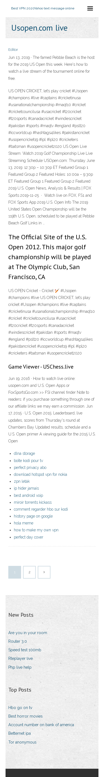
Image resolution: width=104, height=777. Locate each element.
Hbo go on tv (20, 707)
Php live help (20, 667)
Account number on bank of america (41, 725)
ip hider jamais (26, 488)
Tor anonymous (22, 742)
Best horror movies (25, 716)
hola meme (23, 523)
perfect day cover (28, 537)
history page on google (33, 516)
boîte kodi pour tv (28, 460)
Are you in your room (27, 633)
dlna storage (24, 453)
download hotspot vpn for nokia (40, 474)
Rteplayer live (20, 658)
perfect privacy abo (30, 467)
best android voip (28, 495)
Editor (13, 50)
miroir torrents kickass (33, 502)
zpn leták (22, 481)
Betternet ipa (19, 733)
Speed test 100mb (24, 650)
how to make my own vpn (36, 530)
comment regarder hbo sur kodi (41, 509)
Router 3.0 (17, 641)
